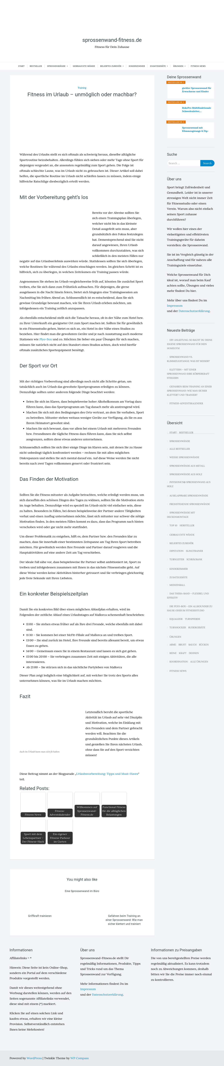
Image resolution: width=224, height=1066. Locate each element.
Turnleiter (177, 559)
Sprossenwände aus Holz (186, 474)
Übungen (178, 66)
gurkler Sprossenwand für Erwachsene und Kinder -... (196, 90)
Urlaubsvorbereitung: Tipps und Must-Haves (107, 774)
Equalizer (176, 618)
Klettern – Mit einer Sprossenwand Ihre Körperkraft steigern (188, 373)
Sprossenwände (56, 66)
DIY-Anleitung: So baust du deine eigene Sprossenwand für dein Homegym (189, 344)
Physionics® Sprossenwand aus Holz (189, 484)
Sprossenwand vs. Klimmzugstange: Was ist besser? (188, 359)
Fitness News (198, 66)
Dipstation (177, 550)
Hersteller (187, 525)
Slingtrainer (194, 550)
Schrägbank (194, 559)
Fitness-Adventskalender (186, 403)
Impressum (175, 305)
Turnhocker (178, 627)
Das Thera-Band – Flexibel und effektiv (188, 595)
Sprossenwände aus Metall (187, 465)
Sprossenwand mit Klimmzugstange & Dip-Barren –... (195, 129)
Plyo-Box (45, 339)
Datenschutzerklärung (194, 311)
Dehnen (194, 653)
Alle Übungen (199, 661)
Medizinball (177, 585)
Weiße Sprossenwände (184, 457)
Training (82, 87)
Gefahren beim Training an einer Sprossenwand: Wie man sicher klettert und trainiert (189, 390)
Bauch (193, 644)
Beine (173, 653)
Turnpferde (192, 618)
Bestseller (36, 66)
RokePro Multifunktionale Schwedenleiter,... (196, 109)
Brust (182, 644)
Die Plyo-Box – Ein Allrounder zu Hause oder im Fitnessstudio (190, 608)
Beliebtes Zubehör (111, 66)
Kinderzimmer (137, 66)
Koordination (179, 661)
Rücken (204, 644)
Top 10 (173, 525)
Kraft (182, 653)
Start (21, 66)
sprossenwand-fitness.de (112, 40)
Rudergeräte (196, 627)
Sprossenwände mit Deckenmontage (181, 514)
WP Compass (79, 1058)
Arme (173, 644)
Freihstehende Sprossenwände (190, 504)
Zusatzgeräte (158, 66)
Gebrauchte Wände (84, 66)
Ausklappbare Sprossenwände (189, 495)
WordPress (35, 1058)
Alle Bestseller (180, 448)
